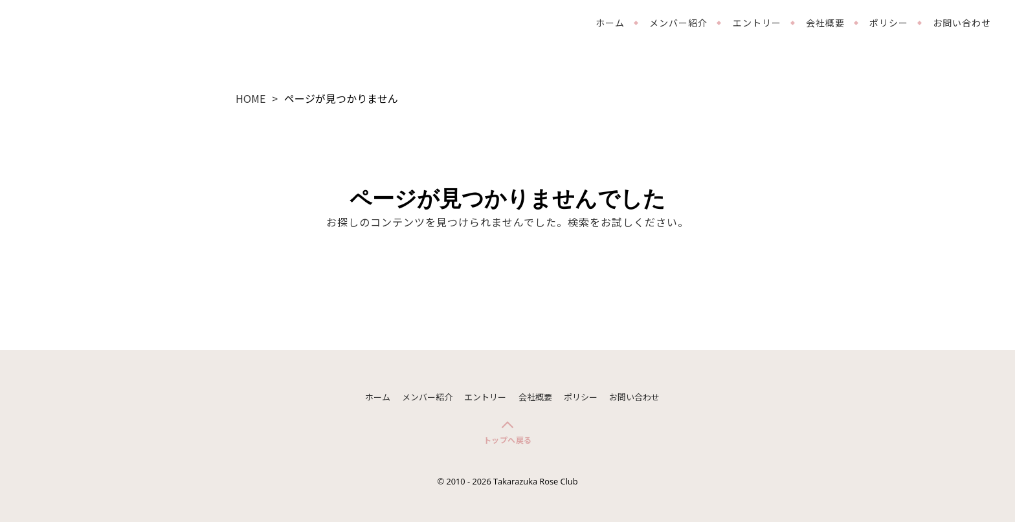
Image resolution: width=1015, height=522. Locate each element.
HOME (250, 98)
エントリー (757, 22)
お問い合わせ (962, 22)
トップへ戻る (508, 439)
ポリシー (888, 22)
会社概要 (825, 22)
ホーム (610, 22)
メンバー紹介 (678, 22)
